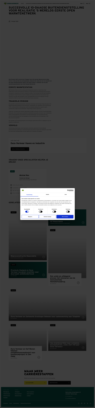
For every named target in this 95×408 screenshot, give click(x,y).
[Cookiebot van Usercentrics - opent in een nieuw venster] (68, 190)
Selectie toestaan (47, 216)
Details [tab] (47, 194)
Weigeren (30, 216)
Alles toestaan (65, 216)
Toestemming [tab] (29, 194)
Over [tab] (66, 194)
